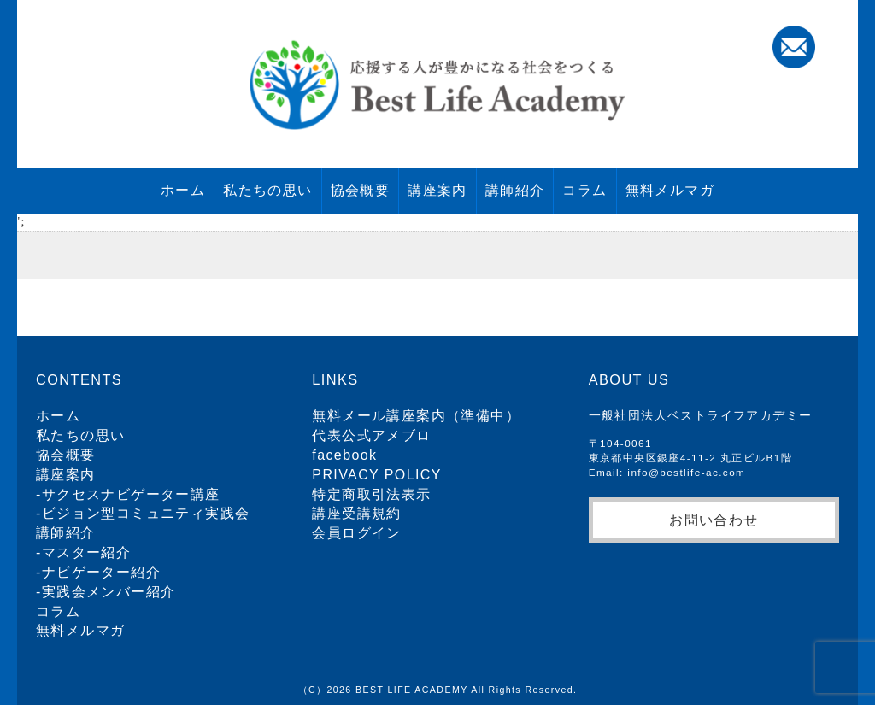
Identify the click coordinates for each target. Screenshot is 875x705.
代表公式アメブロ (371, 435)
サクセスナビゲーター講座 (131, 494)
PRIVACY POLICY (377, 474)
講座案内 (437, 190)
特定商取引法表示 (371, 494)
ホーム (183, 190)
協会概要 (361, 190)
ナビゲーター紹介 (101, 572)
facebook (344, 455)
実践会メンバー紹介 (109, 592)
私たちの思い (267, 190)
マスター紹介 (86, 552)
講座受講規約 (356, 513)
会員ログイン (356, 533)
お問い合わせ (713, 519)
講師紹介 (515, 190)
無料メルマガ (669, 190)
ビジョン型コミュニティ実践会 (146, 513)
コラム (584, 190)
